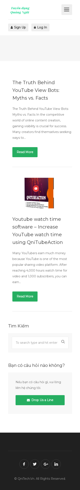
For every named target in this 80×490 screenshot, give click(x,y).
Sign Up (18, 27)
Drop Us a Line (40, 400)
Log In (40, 27)
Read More (25, 152)
